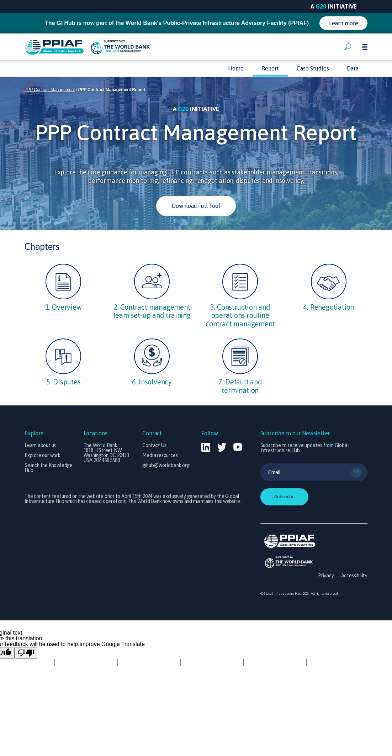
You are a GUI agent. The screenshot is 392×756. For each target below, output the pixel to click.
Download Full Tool (196, 206)
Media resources (160, 455)
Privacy (326, 575)
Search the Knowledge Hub (49, 467)
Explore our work (42, 455)
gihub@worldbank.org (165, 465)
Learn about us (40, 445)
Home (236, 68)
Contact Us (154, 445)
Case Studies (313, 68)
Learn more (343, 23)
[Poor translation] (26, 653)
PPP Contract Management (50, 89)
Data (353, 68)
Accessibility (354, 575)
